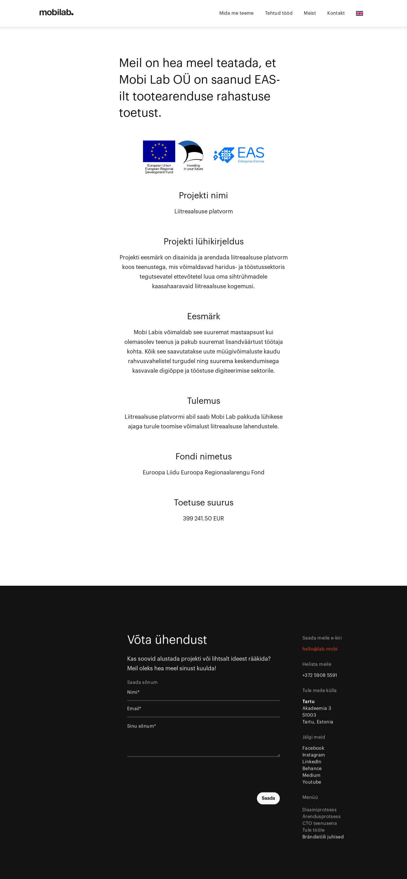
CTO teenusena (319, 828)
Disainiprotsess (319, 815)
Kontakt (336, 13)
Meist (310, 13)
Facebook (313, 753)
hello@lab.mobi (320, 654)
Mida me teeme (236, 13)
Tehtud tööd (279, 13)
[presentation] (237, 778)
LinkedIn (311, 767)
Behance (312, 773)
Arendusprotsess (321, 821)
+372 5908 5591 (319, 680)
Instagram (313, 760)
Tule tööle (313, 835)
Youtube (311, 787)
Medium (311, 780)
